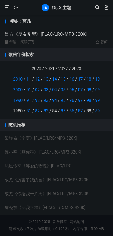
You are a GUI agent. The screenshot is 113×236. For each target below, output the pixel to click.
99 (97, 100)
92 (37, 100)
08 (88, 89)
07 (80, 89)
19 (97, 79)
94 (54, 100)
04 (54, 89)
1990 (18, 100)
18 (88, 79)
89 (97, 110)
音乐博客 (56, 7)
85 (63, 110)
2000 (18, 89)
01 (29, 89)
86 (71, 110)
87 (80, 110)
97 (80, 100)
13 (46, 79)
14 (54, 79)
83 (46, 110)
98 (88, 100)
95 (63, 100)
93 (46, 100)
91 (29, 100)
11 (29, 79)
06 (71, 89)
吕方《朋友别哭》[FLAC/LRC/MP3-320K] (46, 34)
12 (37, 79)
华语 (11, 42)
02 (37, 89)
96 (71, 100)
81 (29, 110)
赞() (102, 42)
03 (46, 89)
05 (63, 89)
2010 (18, 79)
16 (71, 79)
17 (80, 79)
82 (37, 110)
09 (97, 89)
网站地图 (77, 222)
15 (63, 79)
